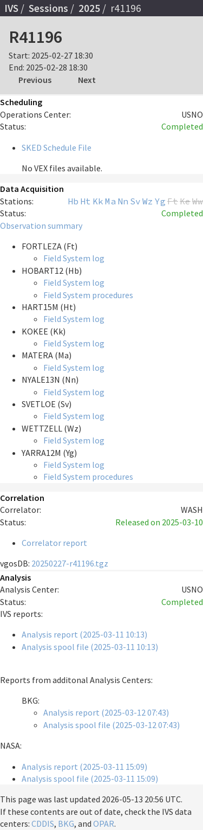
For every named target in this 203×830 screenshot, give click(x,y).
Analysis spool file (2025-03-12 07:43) (111, 724)
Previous (34, 79)
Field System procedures (88, 294)
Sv (135, 201)
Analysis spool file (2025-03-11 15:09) (90, 778)
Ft (172, 201)
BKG (66, 823)
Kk (98, 201)
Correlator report (54, 542)
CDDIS (42, 823)
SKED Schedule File (56, 147)
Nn (122, 201)
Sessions (48, 8)
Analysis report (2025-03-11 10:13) (84, 634)
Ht (85, 201)
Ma (110, 201)
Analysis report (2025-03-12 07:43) (106, 712)
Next (87, 79)
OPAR (103, 823)
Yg (160, 201)
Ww (197, 201)
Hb (73, 201)
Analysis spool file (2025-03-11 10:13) (90, 646)
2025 (89, 8)
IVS (11, 8)
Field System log (73, 258)
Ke (185, 201)
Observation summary (41, 225)
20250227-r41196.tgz (69, 563)
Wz (147, 201)
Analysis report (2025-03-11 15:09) (84, 766)
